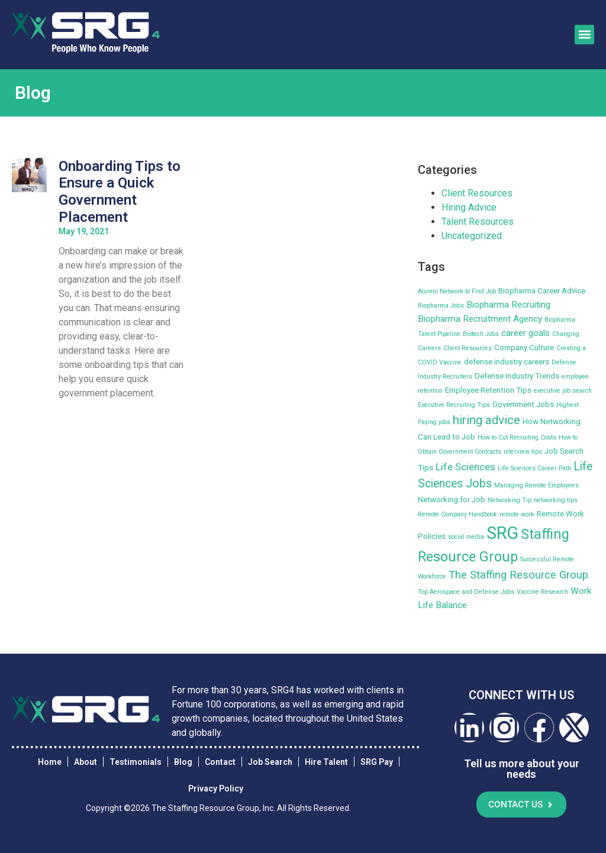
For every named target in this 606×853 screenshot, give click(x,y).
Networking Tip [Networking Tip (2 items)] (509, 500)
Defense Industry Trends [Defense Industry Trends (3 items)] (517, 375)
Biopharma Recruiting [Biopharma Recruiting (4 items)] (508, 304)
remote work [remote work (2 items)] (516, 514)
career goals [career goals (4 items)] (525, 333)
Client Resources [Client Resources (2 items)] (467, 348)
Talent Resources (477, 221)
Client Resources (476, 193)
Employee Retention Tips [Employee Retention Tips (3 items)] (488, 390)
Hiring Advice (469, 207)
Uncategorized (471, 235)
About (85, 762)
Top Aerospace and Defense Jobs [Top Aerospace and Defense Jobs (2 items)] (466, 592)
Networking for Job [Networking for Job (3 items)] (451, 499)
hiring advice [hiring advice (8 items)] (486, 420)
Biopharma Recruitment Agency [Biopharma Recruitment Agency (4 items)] (480, 319)
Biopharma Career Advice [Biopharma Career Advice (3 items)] (541, 290)
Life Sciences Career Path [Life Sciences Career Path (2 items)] (534, 468)
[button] (584, 34)
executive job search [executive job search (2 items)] (563, 391)
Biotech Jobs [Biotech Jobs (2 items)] (481, 334)
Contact (220, 762)
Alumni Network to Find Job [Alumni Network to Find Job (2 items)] (457, 291)
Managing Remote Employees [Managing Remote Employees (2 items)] (536, 485)
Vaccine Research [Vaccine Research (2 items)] (542, 592)
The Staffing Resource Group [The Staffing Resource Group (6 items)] (518, 574)
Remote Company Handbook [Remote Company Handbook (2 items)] (457, 514)
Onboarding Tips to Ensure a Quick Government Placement (119, 191)
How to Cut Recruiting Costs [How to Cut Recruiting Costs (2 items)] (517, 437)
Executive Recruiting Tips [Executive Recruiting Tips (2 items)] (454, 405)
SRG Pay (376, 762)
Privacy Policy (215, 789)
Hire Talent (326, 762)
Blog (183, 762)
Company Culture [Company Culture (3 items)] (524, 347)
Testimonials (135, 762)
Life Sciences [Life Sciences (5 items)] (465, 467)
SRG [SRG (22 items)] (502, 533)
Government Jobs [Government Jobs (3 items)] (523, 404)
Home (50, 762)
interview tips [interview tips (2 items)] (523, 451)
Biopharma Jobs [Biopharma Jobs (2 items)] (441, 305)
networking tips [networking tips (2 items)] (556, 500)
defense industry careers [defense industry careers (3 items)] (506, 361)
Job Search (270, 762)
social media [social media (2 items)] (466, 537)
